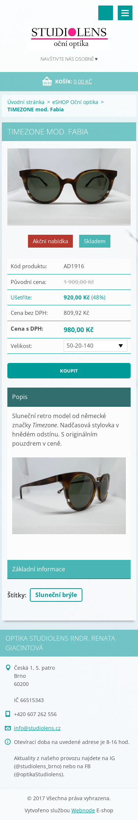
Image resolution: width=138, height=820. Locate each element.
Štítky (16, 595)
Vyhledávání (105, 13)
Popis (20, 397)
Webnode (83, 810)
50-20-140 (80, 345)
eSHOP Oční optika (75, 101)
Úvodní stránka (26, 101)
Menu (125, 13)
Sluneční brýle (56, 595)
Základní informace (38, 569)
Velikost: (21, 345)
